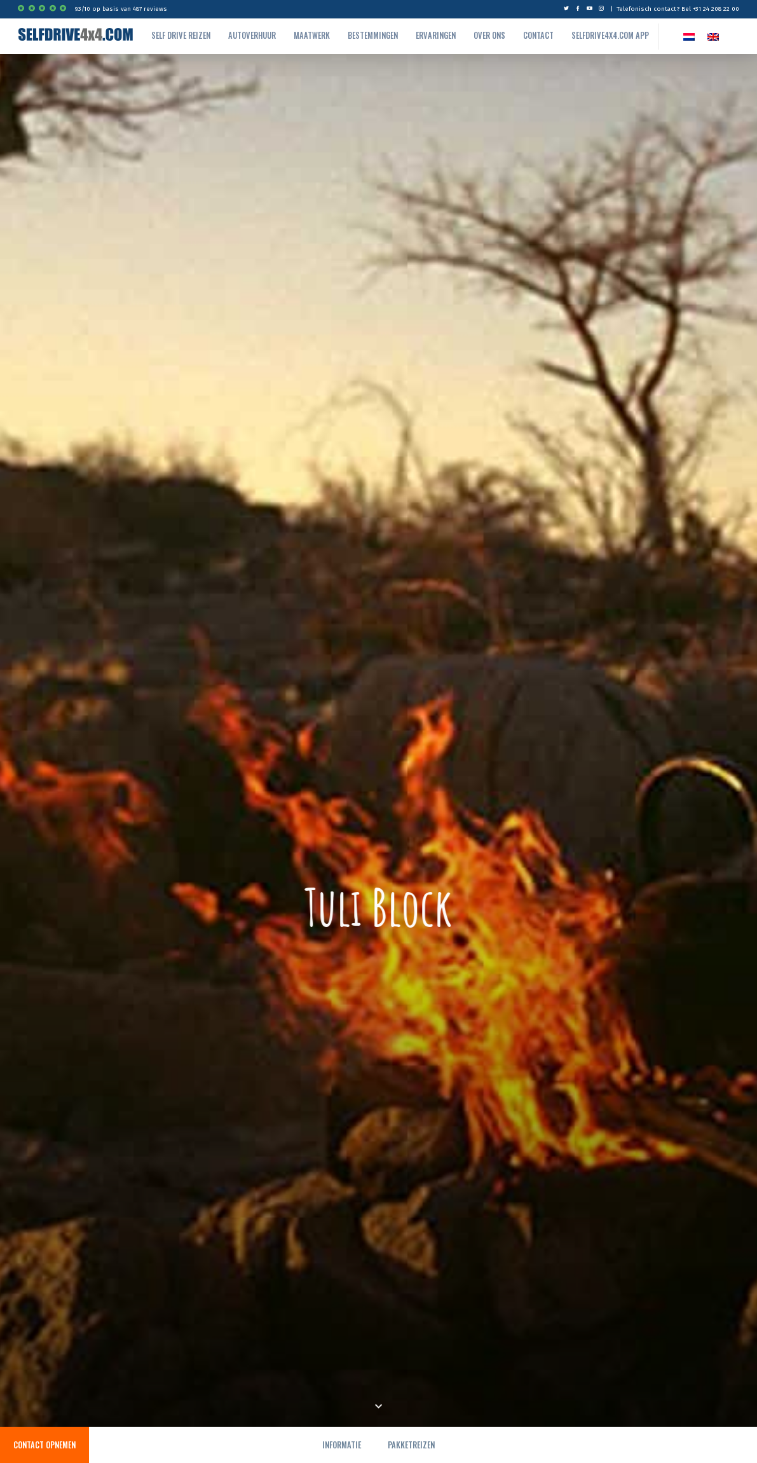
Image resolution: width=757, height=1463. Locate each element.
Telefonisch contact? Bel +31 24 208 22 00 (678, 9)
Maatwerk (312, 35)
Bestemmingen (373, 35)
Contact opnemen (44, 1445)
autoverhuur (252, 35)
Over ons (489, 35)
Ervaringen (436, 35)
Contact (538, 35)
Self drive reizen (180, 35)
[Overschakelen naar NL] (689, 36)
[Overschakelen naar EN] (713, 36)
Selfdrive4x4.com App (610, 35)
